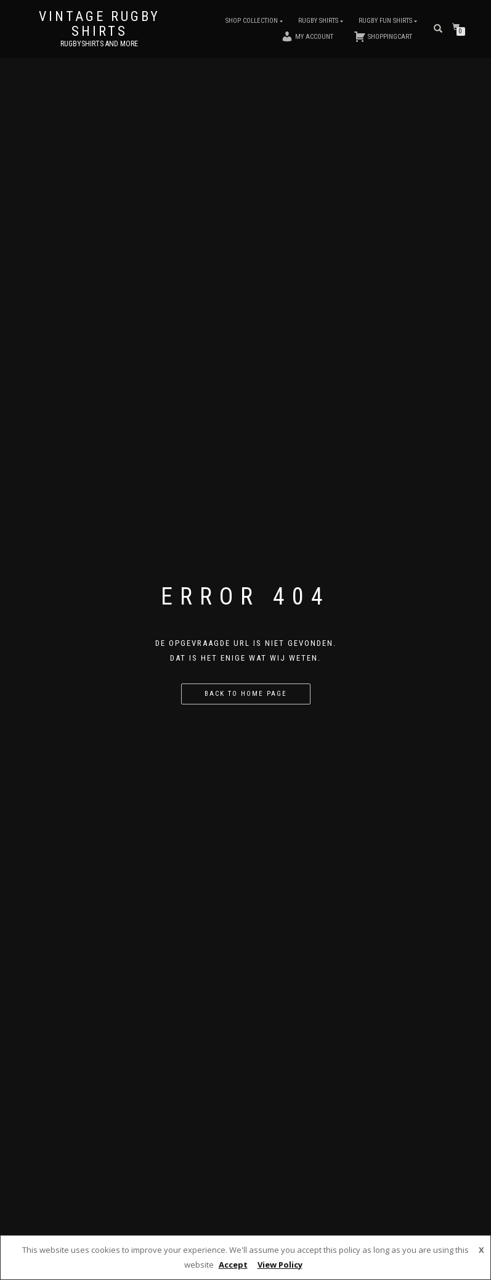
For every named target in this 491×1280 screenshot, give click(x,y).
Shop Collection (251, 21)
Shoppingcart (383, 36)
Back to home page (246, 694)
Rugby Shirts (318, 21)
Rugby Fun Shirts (385, 21)
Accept (233, 1264)
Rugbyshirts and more (99, 43)
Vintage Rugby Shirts (99, 24)
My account (307, 36)
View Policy (280, 1264)
